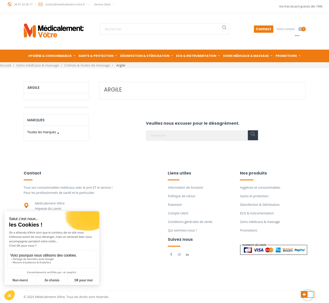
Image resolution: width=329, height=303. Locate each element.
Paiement (175, 204)
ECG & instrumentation (257, 213)
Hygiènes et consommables (260, 187)
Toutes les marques (44, 133)
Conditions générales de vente (190, 222)
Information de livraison (185, 187)
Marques (36, 120)
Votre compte (286, 29)
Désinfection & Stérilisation (260, 204)
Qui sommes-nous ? (182, 230)
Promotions (248, 230)
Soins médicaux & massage (260, 222)
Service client (102, 4)
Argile (33, 87)
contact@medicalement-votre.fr (65, 4)
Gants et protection (254, 196)
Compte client (178, 213)
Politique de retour (181, 196)
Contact (263, 29)
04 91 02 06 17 (23, 4)
